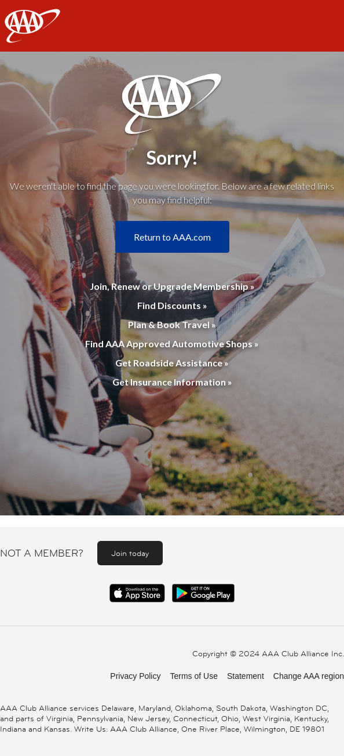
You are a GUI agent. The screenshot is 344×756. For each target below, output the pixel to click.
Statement (245, 676)
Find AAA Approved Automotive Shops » (172, 343)
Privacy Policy (135, 676)
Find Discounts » (172, 305)
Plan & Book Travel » (172, 324)
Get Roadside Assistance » (172, 362)
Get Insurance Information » (172, 381)
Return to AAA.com (172, 236)
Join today (130, 553)
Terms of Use (193, 676)
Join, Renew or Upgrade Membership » (172, 286)
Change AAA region (308, 676)
